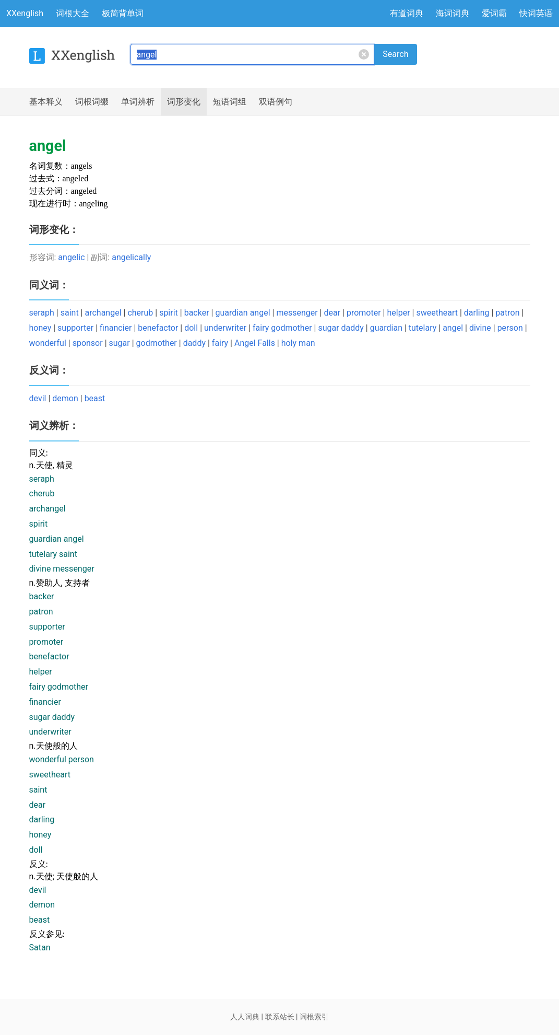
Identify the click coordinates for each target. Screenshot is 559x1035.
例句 (275, 102)
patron (507, 313)
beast (95, 398)
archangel (103, 313)
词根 (92, 102)
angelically (131, 257)
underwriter (225, 328)
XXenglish (24, 13)
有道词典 (406, 13)
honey (40, 328)
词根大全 (72, 13)
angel (453, 328)
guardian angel (242, 313)
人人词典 (244, 1017)
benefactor (158, 328)
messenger (296, 313)
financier (116, 328)
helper (398, 313)
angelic (71, 257)
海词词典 (452, 13)
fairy (220, 343)
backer (196, 313)
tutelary (423, 328)
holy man (298, 343)
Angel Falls (254, 343)
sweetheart (437, 313)
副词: (101, 257)
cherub (140, 313)
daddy (194, 343)
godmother (156, 343)
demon (65, 398)
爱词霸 (494, 13)
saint (70, 313)
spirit (168, 313)
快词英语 (536, 13)
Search (395, 54)
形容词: (43, 257)
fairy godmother (282, 328)
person (510, 328)
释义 (46, 102)
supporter (75, 328)
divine (480, 328)
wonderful (47, 343)
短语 (229, 102)
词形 (183, 102)
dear (332, 313)
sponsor (88, 343)
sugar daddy (341, 328)
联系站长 (279, 1017)
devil (37, 398)
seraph (41, 313)
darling (477, 313)
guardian (386, 328)
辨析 (137, 102)
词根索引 (314, 1017)
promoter (364, 313)
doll (191, 328)
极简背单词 (123, 13)
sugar (119, 343)
